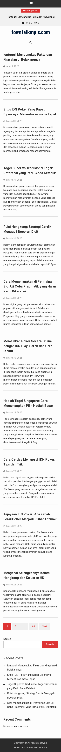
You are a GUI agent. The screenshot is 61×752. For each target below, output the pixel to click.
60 (33, 626)
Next (44, 626)
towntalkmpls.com (30, 32)
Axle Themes (40, 747)
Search (7, 638)
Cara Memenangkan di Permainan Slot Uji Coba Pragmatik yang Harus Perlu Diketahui (30, 286)
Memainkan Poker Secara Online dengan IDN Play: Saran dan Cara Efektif (27, 346)
